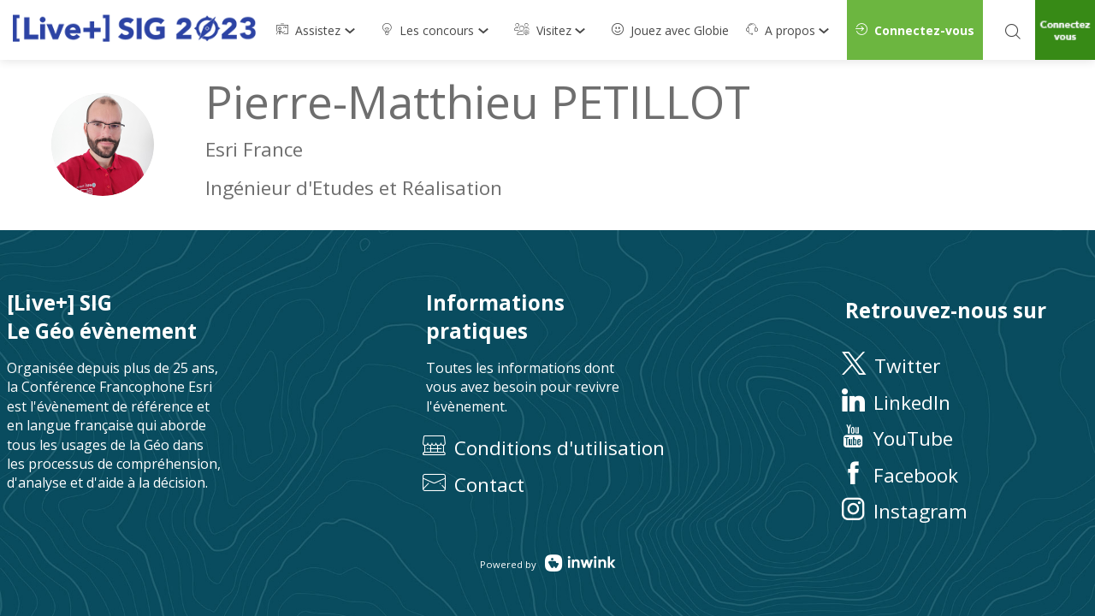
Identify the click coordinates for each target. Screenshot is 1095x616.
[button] (915, 30)
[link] (320, 30)
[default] (670, 30)
